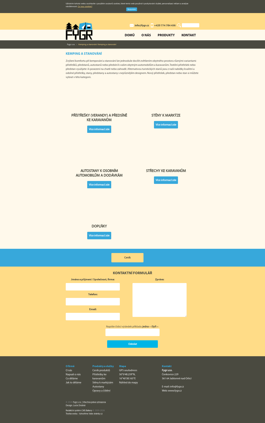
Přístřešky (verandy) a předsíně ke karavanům (99, 100)
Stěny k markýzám (102, 382)
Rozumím (132, 9)
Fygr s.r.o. (71, 44)
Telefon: (93, 294)
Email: (93, 309)
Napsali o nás (73, 374)
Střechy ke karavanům (166, 155)
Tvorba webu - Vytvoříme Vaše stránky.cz (84, 413)
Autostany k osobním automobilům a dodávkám (99, 155)
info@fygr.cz (142, 25)
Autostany (98, 386)
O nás (146, 35)
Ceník (127, 257)
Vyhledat (179, 25)
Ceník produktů (101, 370)
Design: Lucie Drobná (75, 405)
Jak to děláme (73, 382)
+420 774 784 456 (165, 25)
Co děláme (72, 378)
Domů (130, 35)
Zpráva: (159, 279)
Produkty (166, 35)
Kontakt (189, 35)
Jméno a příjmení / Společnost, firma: (93, 279)
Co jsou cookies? (85, 6)
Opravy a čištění (101, 390)
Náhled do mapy (128, 382)
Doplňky (99, 211)
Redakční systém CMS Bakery (79, 410)
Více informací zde (99, 129)
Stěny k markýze (166, 100)
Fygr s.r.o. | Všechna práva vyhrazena (89, 402)
